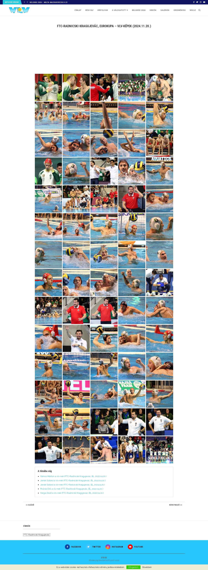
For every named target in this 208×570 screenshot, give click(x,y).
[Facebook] (193, 2)
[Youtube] (204, 2)
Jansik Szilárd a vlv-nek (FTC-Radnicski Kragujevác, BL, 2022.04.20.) (73, 480)
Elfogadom (133, 567)
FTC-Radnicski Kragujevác (37, 535)
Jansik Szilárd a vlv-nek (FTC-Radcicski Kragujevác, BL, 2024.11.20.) (72, 484)
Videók (153, 10)
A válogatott (119, 10)
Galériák (165, 10)
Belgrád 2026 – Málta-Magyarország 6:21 (49, 2)
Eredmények (180, 10)
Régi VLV (89, 10)
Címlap (78, 10)
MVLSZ (193, 10)
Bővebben (147, 567)
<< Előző (30, 505)
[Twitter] (197, 2)
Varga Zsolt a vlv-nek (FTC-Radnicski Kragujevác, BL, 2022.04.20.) (72, 493)
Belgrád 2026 (138, 10)
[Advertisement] (104, 53)
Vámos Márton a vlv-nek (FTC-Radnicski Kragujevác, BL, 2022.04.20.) (73, 476)
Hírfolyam (103, 10)
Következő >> (175, 505)
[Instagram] (200, 2)
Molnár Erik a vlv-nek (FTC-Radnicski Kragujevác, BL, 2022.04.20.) (71, 489)
